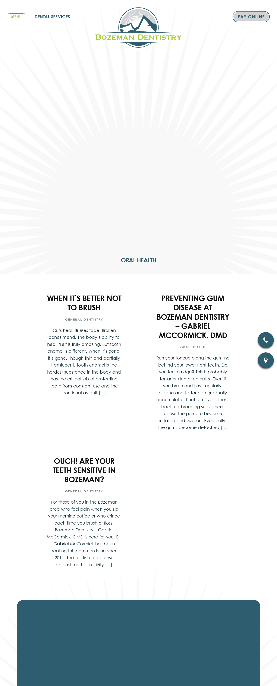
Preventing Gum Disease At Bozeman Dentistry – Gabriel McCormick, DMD (193, 317)
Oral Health (193, 347)
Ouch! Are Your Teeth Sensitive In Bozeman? (84, 470)
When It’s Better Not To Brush (84, 303)
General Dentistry (84, 319)
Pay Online (251, 16)
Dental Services (52, 16)
